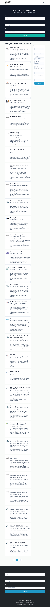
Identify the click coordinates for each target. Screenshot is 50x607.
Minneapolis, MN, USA (14, 221)
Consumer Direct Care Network (16, 320)
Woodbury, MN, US (23, 373)
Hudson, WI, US (13, 322)
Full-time (26, 49)
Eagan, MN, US (25, 185)
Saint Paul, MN (13, 51)
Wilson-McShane (13, 269)
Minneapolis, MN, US (25, 118)
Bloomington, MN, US (23, 269)
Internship (26, 356)
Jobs (23, 600)
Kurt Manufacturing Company (16, 219)
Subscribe (25, 35)
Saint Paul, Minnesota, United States (17, 255)
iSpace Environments (14, 424)
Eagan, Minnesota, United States (17, 69)
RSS (20, 600)
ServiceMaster (13, 133)
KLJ (11, 67)
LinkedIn (18, 602)
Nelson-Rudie (13, 102)
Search (39, 83)
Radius (35, 71)
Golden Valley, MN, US (21, 150)
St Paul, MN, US (25, 133)
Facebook (31, 602)
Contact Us (28, 600)
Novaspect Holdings (14, 373)
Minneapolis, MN (20, 102)
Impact (11, 303)
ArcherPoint (12, 118)
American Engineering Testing (16, 49)
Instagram (22, 602)
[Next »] (21, 560)
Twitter (27, 602)
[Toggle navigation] (44, 2)
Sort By (35, 78)
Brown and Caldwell (14, 253)
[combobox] (25, 18)
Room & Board (13, 150)
